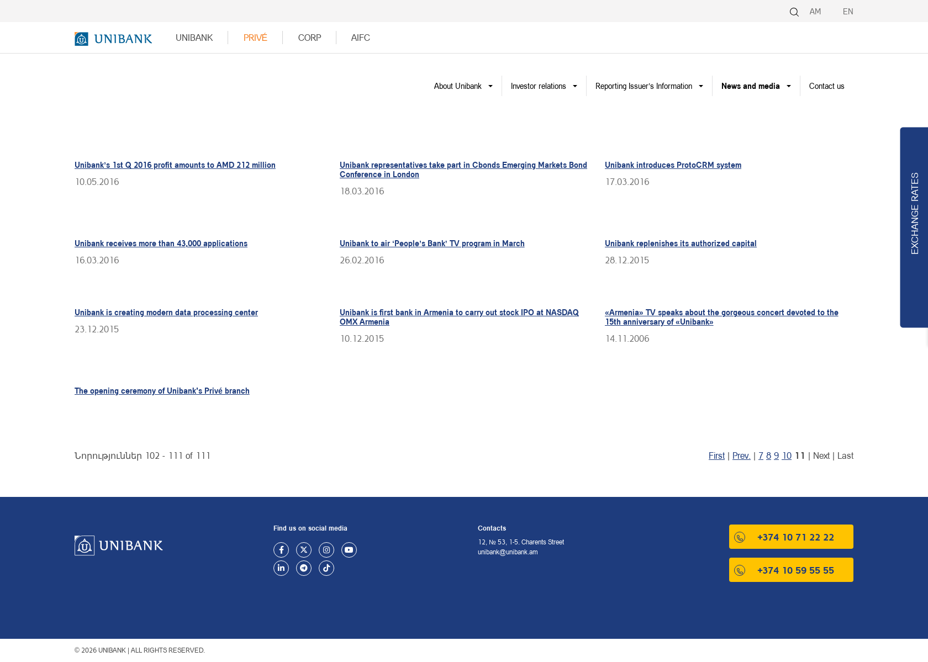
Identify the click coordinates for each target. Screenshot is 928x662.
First (717, 455)
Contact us (827, 86)
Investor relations (538, 86)
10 (787, 455)
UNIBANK (194, 37)
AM (815, 11)
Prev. (741, 455)
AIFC (360, 37)
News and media (750, 86)
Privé (256, 37)
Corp (309, 37)
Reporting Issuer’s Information (643, 86)
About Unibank (458, 86)
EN (848, 11)
